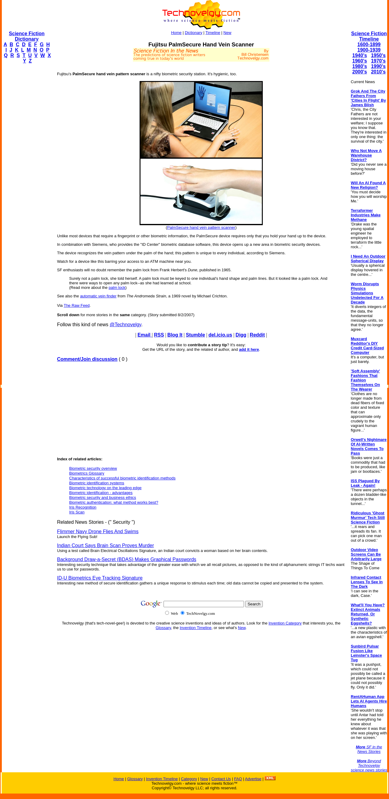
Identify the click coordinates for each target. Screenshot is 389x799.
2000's (359, 71)
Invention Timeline (195, 627)
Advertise (253, 779)
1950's (378, 55)
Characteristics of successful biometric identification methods (122, 478)
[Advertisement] (26, 160)
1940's (359, 55)
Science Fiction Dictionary (26, 36)
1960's (359, 60)
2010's (378, 71)
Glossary (163, 627)
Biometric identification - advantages (101, 492)
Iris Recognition (82, 507)
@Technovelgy (125, 324)
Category (189, 779)
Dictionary (193, 32)
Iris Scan (77, 512)
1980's (359, 66)
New (227, 32)
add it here (249, 349)
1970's (378, 60)
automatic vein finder (98, 296)
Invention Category (285, 623)
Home (176, 32)
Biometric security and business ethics (102, 497)
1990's (378, 66)
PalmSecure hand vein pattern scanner (201, 227)
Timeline (212, 32)
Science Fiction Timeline (369, 36)
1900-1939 (369, 49)
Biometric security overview (93, 468)
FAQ (238, 779)
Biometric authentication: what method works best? (113, 502)
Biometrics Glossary (86, 473)
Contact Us (221, 779)
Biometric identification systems (96, 483)
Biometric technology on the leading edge (105, 488)
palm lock (117, 287)
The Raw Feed (77, 305)
